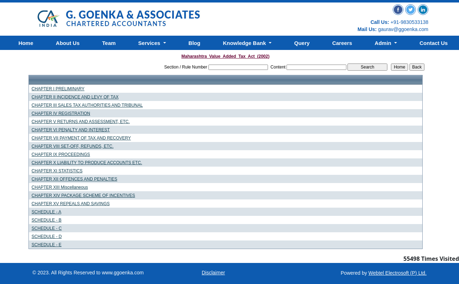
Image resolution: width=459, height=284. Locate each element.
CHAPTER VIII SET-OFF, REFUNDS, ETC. (73, 146)
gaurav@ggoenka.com (403, 29)
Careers (342, 43)
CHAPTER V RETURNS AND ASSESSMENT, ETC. (81, 121)
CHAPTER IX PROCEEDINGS (61, 154)
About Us (68, 43)
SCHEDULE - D (47, 236)
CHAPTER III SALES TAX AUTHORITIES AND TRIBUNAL (87, 105)
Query (302, 43)
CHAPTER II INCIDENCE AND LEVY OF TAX (75, 97)
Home (26, 43)
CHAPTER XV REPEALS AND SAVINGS (71, 203)
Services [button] (150, 43)
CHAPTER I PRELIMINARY (58, 88)
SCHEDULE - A (46, 211)
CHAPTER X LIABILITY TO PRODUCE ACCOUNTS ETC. (87, 162)
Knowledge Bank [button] (245, 43)
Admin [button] (384, 43)
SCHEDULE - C (47, 228)
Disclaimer (213, 272)
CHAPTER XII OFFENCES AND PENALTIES (75, 179)
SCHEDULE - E (47, 244)
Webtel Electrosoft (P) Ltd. (397, 273)
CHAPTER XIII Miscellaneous (60, 187)
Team (109, 43)
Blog (194, 43)
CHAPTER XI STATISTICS (57, 170)
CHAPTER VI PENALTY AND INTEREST (71, 129)
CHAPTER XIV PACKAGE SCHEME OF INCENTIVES (83, 195)
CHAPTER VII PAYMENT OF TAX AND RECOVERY (81, 138)
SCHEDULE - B (47, 220)
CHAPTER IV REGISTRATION (61, 113)
